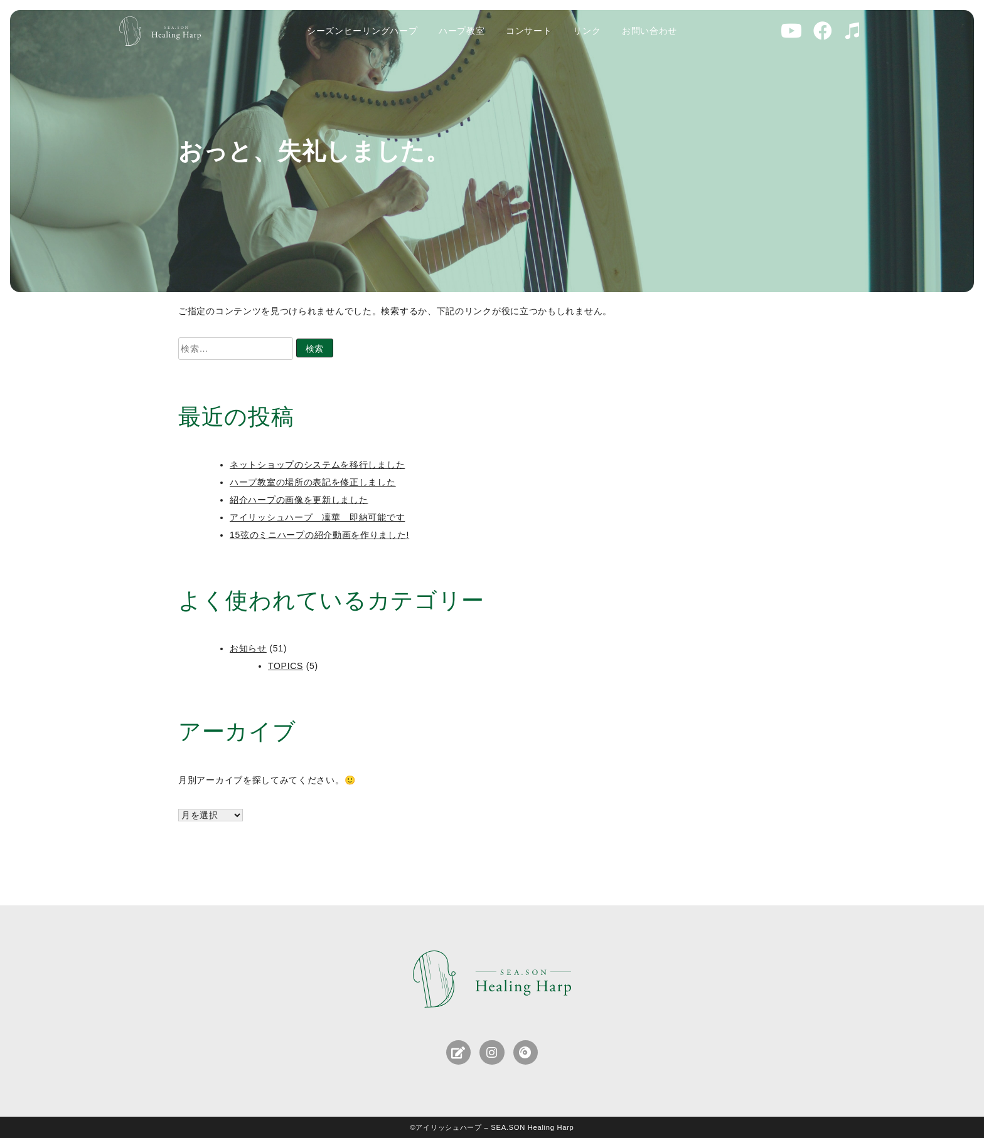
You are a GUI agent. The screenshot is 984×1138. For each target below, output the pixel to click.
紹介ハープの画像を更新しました (299, 500)
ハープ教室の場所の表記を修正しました (313, 482)
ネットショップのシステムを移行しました (317, 465)
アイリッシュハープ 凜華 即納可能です (317, 517)
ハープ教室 (462, 31)
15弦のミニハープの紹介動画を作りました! (319, 535)
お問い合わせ (649, 31)
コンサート (529, 31)
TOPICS (285, 666)
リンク (587, 31)
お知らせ (248, 648)
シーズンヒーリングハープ (362, 31)
